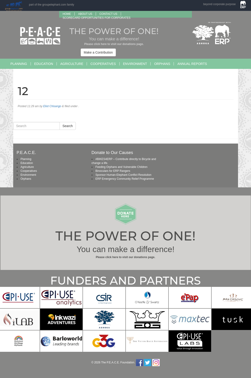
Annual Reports (192, 63)
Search (68, 126)
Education (43, 63)
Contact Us (108, 14)
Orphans (162, 63)
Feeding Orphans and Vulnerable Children (121, 167)
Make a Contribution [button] (98, 52)
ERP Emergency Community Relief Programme (124, 178)
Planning (18, 63)
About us (85, 14)
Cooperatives (103, 63)
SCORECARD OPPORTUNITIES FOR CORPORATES (96, 17)
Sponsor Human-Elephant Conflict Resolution (123, 174)
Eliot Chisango (52, 106)
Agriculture (71, 63)
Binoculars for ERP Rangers (112, 171)
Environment (135, 63)
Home (67, 14)
